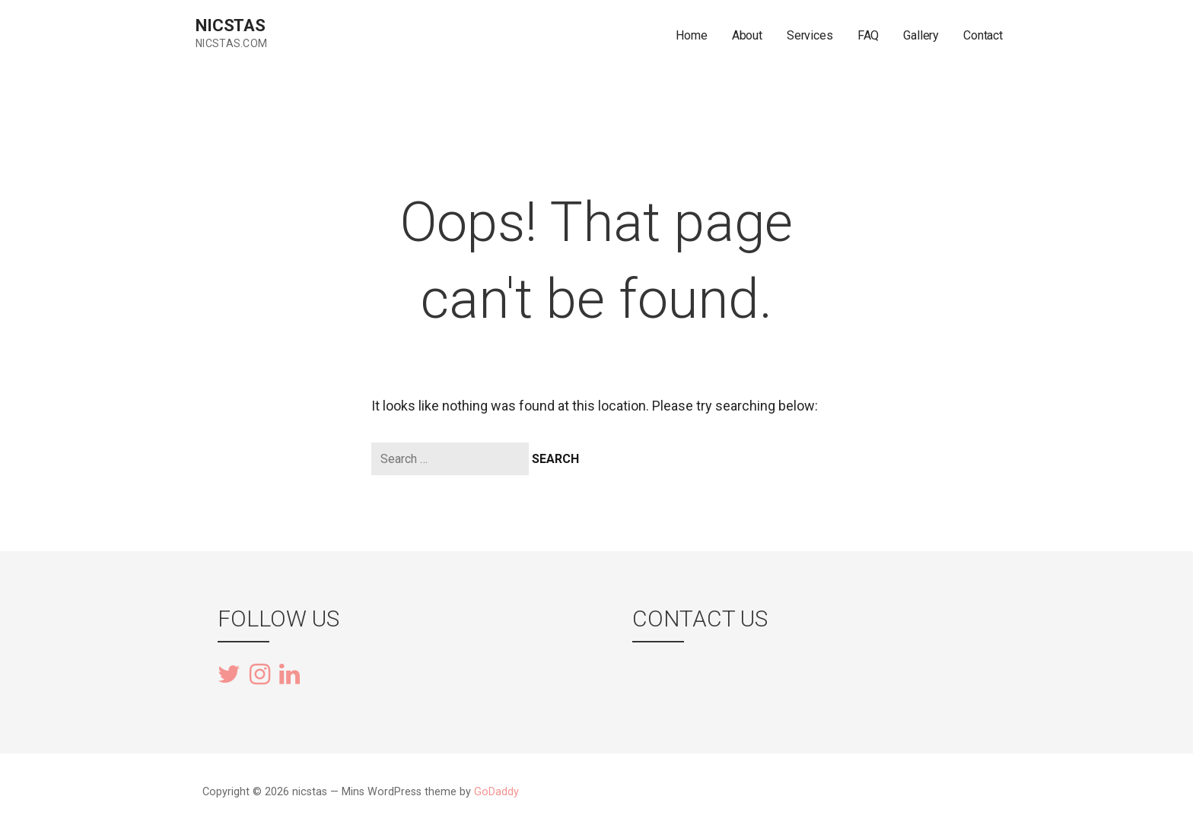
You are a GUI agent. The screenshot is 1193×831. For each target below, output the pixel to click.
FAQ (868, 35)
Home (691, 35)
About (747, 35)
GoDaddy (496, 791)
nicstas (231, 25)
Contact (983, 35)
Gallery (921, 35)
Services (810, 35)
